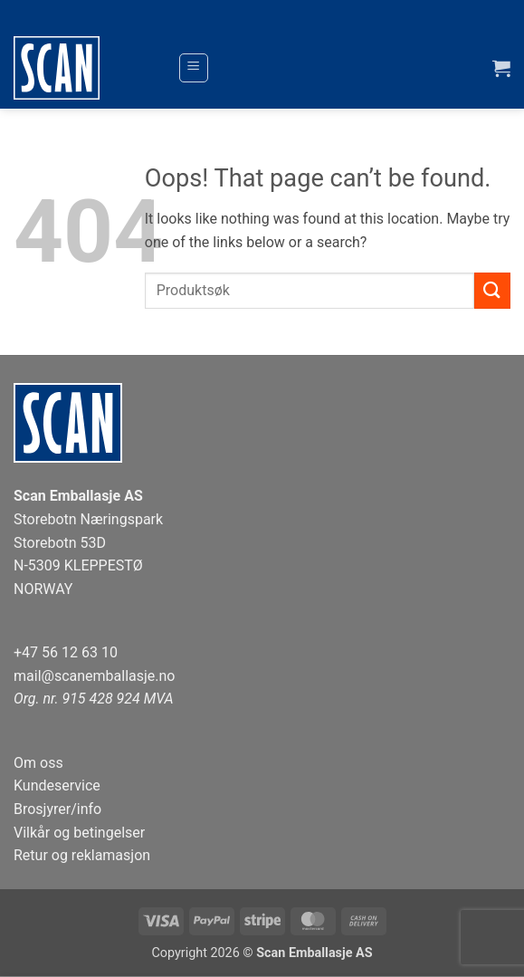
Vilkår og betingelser (79, 832)
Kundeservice (57, 785)
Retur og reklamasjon (82, 855)
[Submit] (492, 290)
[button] (193, 67)
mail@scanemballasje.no (95, 676)
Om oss (38, 762)
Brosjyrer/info (57, 809)
